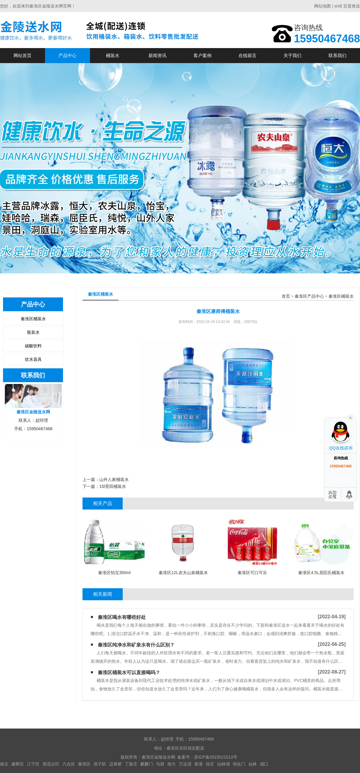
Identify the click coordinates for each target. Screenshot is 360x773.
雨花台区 (51, 764)
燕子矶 (100, 764)
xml (337, 6)
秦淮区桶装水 (33, 318)
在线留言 (247, 55)
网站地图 (322, 6)
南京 (4, 764)
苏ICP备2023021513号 (215, 757)
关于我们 (293, 55)
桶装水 (112, 55)
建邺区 (17, 764)
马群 (160, 764)
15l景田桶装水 (112, 486)
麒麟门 (146, 764)
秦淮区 (84, 764)
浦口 (264, 764)
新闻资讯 (157, 55)
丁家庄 (131, 764)
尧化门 (239, 764)
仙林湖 (223, 764)
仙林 (252, 764)
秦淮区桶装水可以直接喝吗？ (129, 672)
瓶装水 (33, 332)
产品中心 (67, 55)
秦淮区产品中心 (309, 296)
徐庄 (210, 764)
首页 (286, 296)
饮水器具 (33, 359)
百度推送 (351, 6)
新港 (198, 764)
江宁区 (33, 764)
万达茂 (185, 764)
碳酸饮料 (33, 345)
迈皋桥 (115, 764)
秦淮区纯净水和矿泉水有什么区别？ (136, 644)
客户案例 (203, 55)
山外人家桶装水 (114, 479)
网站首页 (23, 55)
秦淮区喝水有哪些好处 (122, 617)
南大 (171, 764)
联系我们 (337, 55)
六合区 (68, 764)
